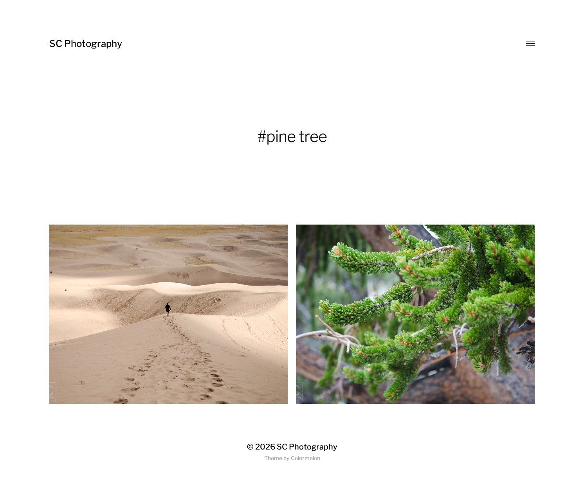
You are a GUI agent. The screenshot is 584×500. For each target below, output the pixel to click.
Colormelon (305, 458)
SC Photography (85, 43)
